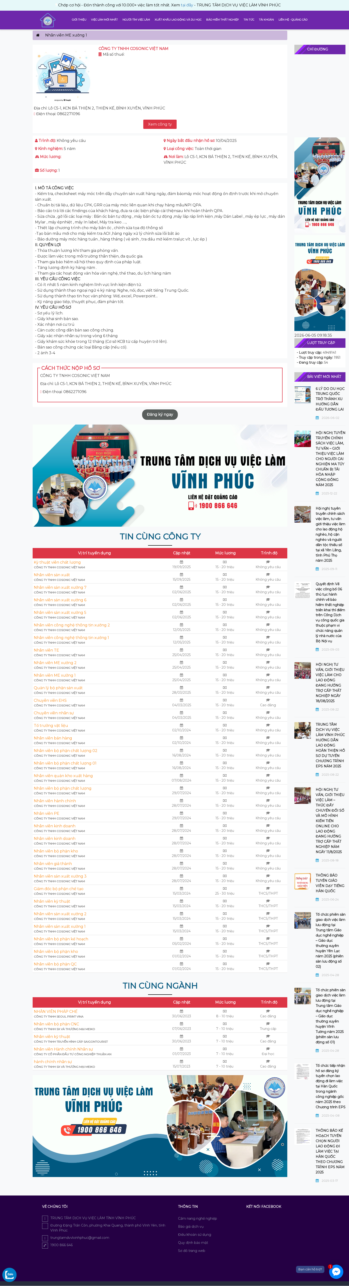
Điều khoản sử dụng (194, 1234)
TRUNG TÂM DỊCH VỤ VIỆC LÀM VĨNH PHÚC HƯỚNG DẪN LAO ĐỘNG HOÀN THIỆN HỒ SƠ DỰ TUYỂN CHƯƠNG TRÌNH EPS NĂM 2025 (330, 745)
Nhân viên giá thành (53, 863)
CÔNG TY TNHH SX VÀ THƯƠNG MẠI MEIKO (64, 1029)
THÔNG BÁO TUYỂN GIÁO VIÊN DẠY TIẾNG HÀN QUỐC (330, 883)
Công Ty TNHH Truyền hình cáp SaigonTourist (71, 1041)
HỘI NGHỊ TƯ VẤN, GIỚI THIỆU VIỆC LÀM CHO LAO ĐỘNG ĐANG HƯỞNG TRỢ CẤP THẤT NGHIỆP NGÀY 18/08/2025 (330, 682)
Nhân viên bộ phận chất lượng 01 (65, 763)
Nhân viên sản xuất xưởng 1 (60, 926)
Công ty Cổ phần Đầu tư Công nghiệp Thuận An (72, 1054)
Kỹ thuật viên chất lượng (57, 562)
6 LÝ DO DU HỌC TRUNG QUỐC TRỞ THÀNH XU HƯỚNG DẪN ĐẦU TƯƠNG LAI (330, 399)
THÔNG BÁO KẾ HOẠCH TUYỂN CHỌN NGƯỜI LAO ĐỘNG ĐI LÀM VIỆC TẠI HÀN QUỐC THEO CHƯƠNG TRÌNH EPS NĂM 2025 (330, 1151)
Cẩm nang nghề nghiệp (197, 1218)
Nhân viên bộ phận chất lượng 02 (65, 750)
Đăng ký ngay (160, 414)
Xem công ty (160, 124)
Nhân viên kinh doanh (54, 826)
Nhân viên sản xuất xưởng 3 (60, 876)
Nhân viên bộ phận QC (55, 964)
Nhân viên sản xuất (52, 575)
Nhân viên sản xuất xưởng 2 (60, 914)
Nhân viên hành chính (55, 801)
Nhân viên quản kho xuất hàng (63, 776)
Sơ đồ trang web (191, 1251)
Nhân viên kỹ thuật (52, 901)
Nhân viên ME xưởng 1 (55, 675)
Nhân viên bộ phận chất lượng (63, 788)
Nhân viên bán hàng (53, 738)
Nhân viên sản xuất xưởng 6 (60, 600)
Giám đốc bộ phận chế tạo (58, 889)
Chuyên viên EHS (50, 700)
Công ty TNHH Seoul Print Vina (58, 1016)
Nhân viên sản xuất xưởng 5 (60, 612)
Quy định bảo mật (193, 1243)
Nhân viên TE (46, 650)
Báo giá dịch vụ (191, 1226)
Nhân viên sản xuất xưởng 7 (60, 587)
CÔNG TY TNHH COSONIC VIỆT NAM (59, 567)
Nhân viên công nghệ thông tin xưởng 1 (71, 637)
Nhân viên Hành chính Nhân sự (63, 1049)
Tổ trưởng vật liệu (51, 725)
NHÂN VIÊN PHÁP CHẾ (56, 1011)
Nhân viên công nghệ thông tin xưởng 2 (72, 625)
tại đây (68, 5)
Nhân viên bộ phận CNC (56, 1024)
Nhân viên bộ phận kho (56, 851)
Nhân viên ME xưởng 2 (55, 663)
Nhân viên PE (46, 813)
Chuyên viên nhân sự (54, 713)
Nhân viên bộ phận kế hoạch (61, 939)
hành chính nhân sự (53, 1062)
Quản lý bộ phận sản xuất (58, 688)
